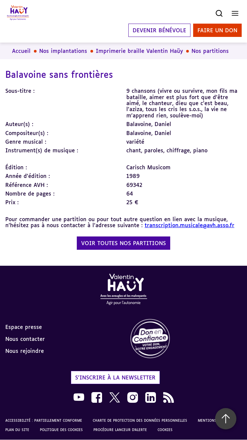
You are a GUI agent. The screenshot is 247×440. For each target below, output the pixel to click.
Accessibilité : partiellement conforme (43, 420)
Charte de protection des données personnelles (140, 420)
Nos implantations (63, 51)
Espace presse (23, 327)
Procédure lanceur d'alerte (120, 430)
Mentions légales (215, 420)
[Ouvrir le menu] (235, 13)
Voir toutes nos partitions (123, 243)
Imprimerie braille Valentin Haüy (139, 51)
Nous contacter (25, 339)
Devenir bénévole (159, 30)
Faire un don (217, 30)
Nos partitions (210, 51)
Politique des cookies (61, 430)
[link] (185, 339)
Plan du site (17, 430)
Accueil (21, 51)
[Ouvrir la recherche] (219, 13)
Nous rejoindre (24, 351)
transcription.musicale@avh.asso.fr (189, 225)
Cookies (165, 430)
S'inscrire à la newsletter (115, 377)
